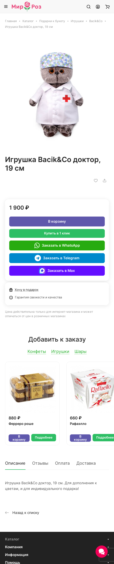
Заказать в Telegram (57, 258)
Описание (15, 463)
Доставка (86, 463)
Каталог (12, 539)
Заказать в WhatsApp (57, 245)
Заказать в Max (57, 270)
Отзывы (40, 463)
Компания (14, 547)
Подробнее (43, 437)
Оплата (62, 463)
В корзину (57, 221)
